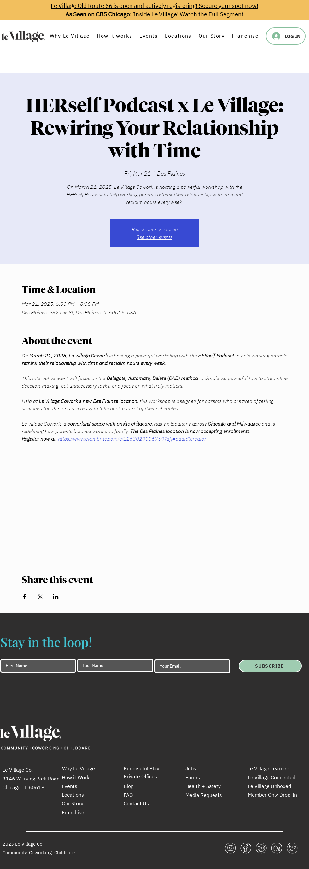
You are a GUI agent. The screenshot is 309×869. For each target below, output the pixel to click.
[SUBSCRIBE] (270, 666)
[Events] (84, 786)
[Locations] (84, 794)
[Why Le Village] (84, 768)
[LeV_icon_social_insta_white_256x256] (230, 848)
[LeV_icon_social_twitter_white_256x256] (292, 848)
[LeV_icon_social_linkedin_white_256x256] (277, 848)
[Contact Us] (146, 803)
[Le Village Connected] (273, 777)
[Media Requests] (207, 795)
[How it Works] (84, 777)
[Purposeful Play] (146, 768)
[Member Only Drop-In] (273, 794)
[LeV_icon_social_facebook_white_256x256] (246, 848)
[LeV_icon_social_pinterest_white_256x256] (261, 848)
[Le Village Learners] (270, 768)
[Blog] (146, 786)
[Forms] (207, 777)
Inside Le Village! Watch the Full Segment (154, 14)
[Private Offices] (146, 776)
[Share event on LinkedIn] (56, 596)
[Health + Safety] (207, 786)
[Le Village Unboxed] (273, 786)
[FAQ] (146, 795)
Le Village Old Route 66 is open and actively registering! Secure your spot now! (154, 5)
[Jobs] (207, 768)
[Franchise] (84, 812)
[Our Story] (84, 803)
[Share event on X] (40, 596)
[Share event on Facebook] (25, 596)
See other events (154, 237)
